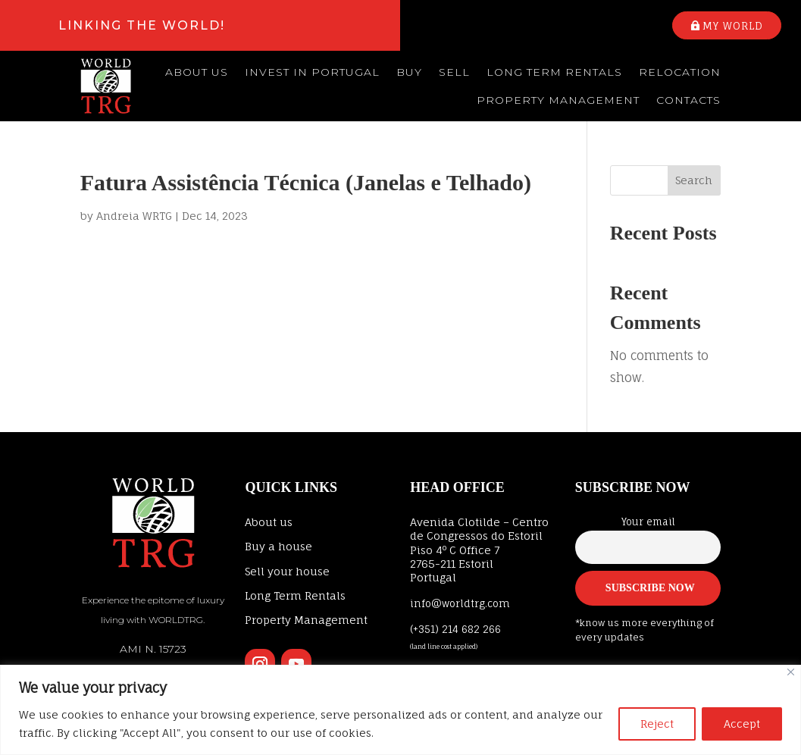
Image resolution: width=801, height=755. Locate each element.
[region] (400, 710)
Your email (648, 522)
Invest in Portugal (312, 72)
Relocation (680, 72)
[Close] (790, 672)
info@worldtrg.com (460, 603)
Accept (742, 723)
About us (196, 72)
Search (693, 180)
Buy (409, 72)
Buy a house (278, 546)
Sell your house (287, 571)
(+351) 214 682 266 (455, 629)
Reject (657, 723)
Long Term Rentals (554, 72)
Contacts (688, 100)
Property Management (558, 100)
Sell (454, 72)
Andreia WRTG (134, 215)
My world (732, 26)
